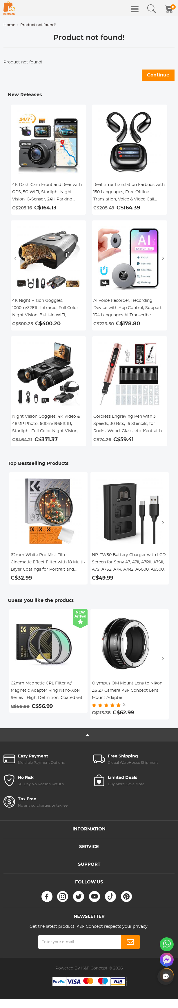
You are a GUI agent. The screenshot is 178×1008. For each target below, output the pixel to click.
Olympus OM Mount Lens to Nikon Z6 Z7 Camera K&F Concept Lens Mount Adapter (127, 690)
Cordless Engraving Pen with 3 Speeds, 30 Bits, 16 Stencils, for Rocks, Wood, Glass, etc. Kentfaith (127, 423)
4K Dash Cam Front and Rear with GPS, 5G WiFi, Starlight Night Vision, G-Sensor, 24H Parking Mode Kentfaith (47, 193)
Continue (158, 75)
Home (9, 25)
